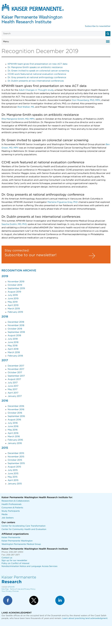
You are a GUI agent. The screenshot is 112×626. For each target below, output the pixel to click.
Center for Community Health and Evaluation (24, 529)
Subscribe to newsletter (97, 26)
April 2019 (13, 305)
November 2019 (16, 282)
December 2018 (16, 322)
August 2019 (14, 292)
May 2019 (13, 302)
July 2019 (13, 295)
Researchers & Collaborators (15, 501)
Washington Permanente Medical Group (21, 544)
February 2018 (15, 356)
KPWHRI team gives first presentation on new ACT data (37, 64)
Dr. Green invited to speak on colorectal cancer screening (38, 71)
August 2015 (14, 467)
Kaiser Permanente (11, 538)
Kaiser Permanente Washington (17, 541)
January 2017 (15, 396)
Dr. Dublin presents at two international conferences (36, 81)
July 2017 (13, 383)
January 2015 (15, 484)
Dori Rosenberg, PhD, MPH (86, 100)
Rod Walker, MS (26, 107)
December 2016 (16, 406)
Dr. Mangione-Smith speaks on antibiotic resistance (35, 67)
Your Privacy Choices (10, 591)
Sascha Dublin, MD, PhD (14, 224)
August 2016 (14, 420)
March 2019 (14, 309)
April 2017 (13, 393)
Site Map (5, 589)
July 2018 (13, 339)
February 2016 (15, 440)
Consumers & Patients (12, 508)
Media (5, 514)
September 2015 (16, 463)
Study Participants (11, 511)
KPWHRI (11, 587)
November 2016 (16, 409)
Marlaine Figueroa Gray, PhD (62, 202)
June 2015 (13, 473)
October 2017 (15, 372)
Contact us (7, 558)
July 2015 (13, 470)
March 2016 (14, 436)
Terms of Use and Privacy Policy (22, 589)
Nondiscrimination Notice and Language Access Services (29, 566)
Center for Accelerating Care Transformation (23, 526)
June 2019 (13, 298)
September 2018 (16, 332)
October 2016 (15, 413)
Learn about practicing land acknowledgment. (85, 618)
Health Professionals (11, 504)
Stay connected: (17, 250)
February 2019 (15, 312)
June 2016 (13, 426)
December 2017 (16, 366)
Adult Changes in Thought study (36, 90)
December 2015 (16, 453)
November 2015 (16, 457)
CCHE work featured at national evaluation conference (37, 74)
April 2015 (13, 480)
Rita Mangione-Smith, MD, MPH (18, 119)
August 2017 (14, 379)
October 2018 (15, 329)
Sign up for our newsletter (14, 561)
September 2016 (16, 416)
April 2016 (13, 433)
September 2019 (16, 288)
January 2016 (15, 443)
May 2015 (13, 477)
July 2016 (13, 423)
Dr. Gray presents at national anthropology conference (37, 77)
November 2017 (16, 369)
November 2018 (16, 325)
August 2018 (14, 335)
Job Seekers (8, 518)
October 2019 (15, 285)
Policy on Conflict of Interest (15, 563)
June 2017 (13, 386)
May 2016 (13, 430)
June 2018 (13, 342)
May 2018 (13, 346)
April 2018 (13, 349)
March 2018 (14, 352)
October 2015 (15, 460)
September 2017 (16, 376)
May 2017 (12, 389)
